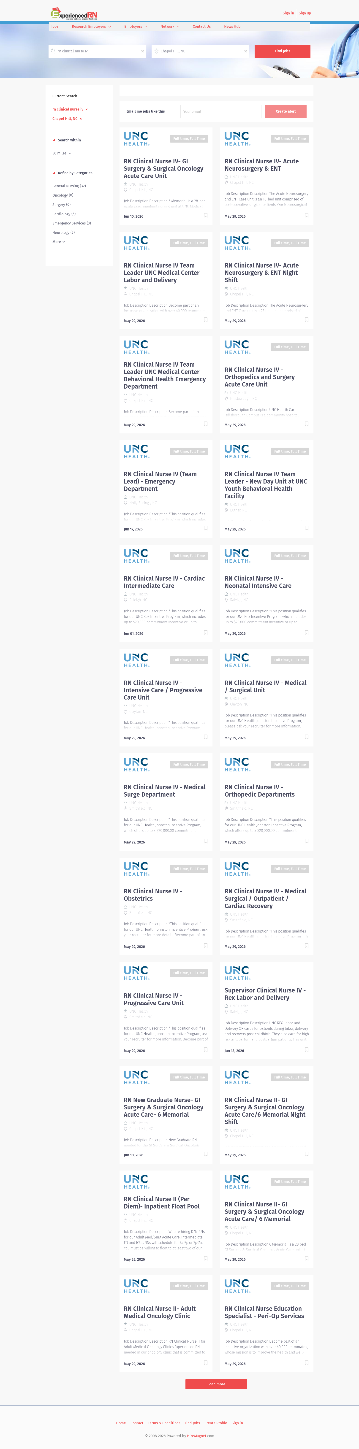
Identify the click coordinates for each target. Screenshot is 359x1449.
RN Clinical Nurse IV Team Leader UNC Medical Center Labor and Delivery (162, 273)
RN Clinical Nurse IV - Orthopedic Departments (260, 791)
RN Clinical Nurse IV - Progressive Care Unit (154, 999)
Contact (137, 1423)
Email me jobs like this (145, 111)
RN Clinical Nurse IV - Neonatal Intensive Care (258, 582)
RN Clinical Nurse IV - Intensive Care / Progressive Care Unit (163, 690)
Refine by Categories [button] (74, 173)
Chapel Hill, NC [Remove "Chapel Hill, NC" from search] (64, 118)
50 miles (59, 153)
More (56, 242)
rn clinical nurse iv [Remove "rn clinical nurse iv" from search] (67, 109)
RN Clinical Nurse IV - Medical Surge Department (165, 791)
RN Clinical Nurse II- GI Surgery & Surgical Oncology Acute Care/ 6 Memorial (264, 1212)
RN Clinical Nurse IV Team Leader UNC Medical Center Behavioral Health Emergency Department (165, 375)
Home (121, 1423)
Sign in (288, 13)
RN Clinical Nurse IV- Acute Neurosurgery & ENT (262, 165)
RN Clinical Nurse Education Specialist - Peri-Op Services (264, 1312)
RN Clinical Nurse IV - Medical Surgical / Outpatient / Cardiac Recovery (266, 899)
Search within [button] (69, 140)
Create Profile (215, 1423)
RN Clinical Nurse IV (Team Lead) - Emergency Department (160, 481)
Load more (216, 1384)
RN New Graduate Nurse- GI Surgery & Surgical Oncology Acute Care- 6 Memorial (164, 1107)
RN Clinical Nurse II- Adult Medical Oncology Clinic (160, 1312)
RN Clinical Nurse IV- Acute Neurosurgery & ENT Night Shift (262, 273)
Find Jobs (282, 51)
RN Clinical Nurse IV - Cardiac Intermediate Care (164, 582)
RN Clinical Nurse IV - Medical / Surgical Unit (266, 686)
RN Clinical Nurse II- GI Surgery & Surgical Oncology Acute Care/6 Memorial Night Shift (265, 1111)
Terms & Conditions (164, 1423)
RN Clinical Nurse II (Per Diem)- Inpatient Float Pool (162, 1202)
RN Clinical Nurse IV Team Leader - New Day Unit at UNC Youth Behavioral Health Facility (266, 485)
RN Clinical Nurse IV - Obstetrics (153, 895)
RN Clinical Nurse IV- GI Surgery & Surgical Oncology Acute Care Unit (164, 169)
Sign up (305, 13)
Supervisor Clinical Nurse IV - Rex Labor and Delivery (265, 994)
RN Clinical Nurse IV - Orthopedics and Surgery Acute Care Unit (260, 377)
